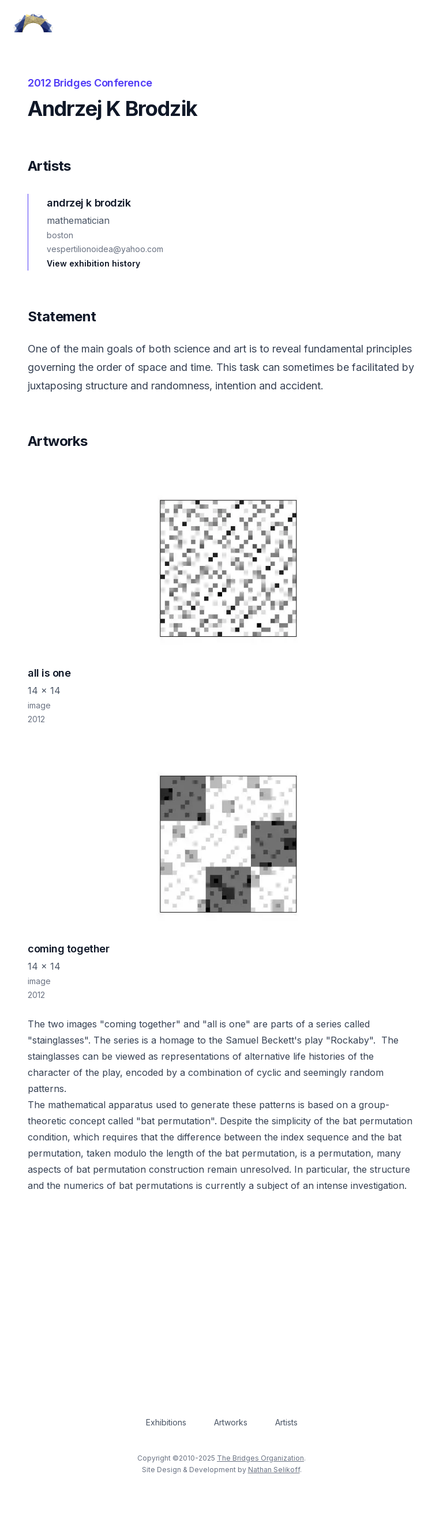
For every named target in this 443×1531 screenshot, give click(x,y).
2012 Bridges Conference (90, 83)
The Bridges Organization (260, 1458)
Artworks (230, 1422)
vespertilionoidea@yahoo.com (105, 249)
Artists (286, 1422)
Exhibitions (166, 1422)
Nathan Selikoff (274, 1469)
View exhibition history (93, 263)
